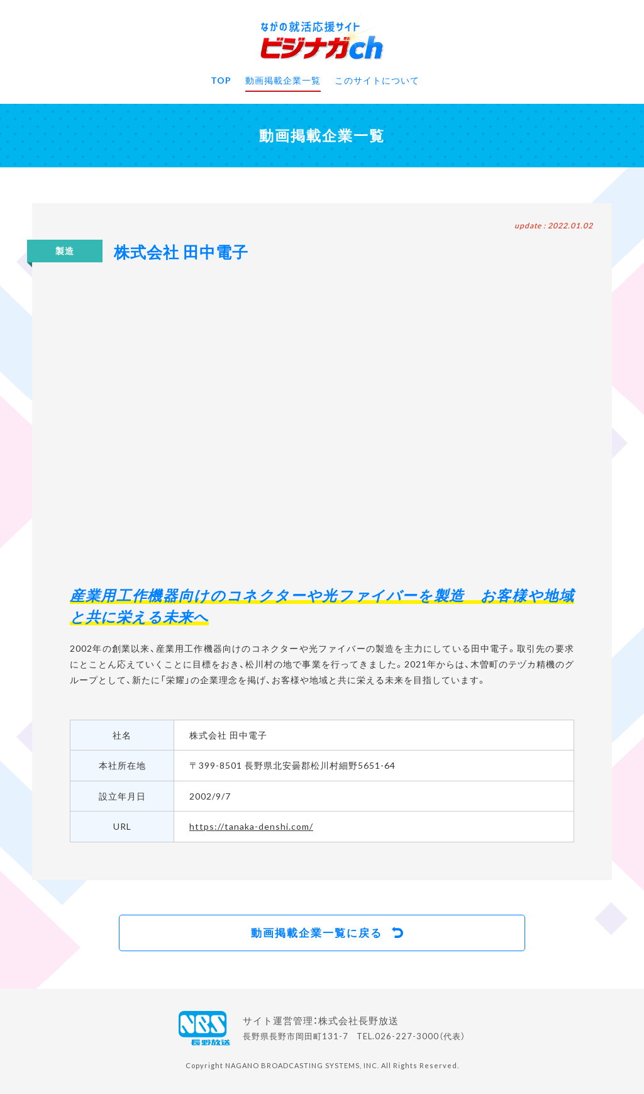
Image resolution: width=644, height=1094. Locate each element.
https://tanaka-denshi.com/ (251, 826)
